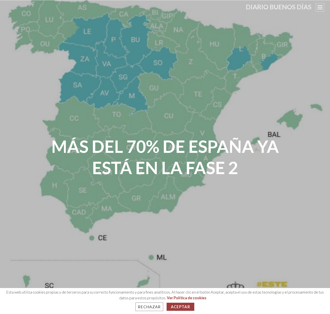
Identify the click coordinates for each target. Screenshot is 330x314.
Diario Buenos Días (278, 7)
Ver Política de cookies (186, 297)
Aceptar (180, 306)
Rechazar (149, 306)
